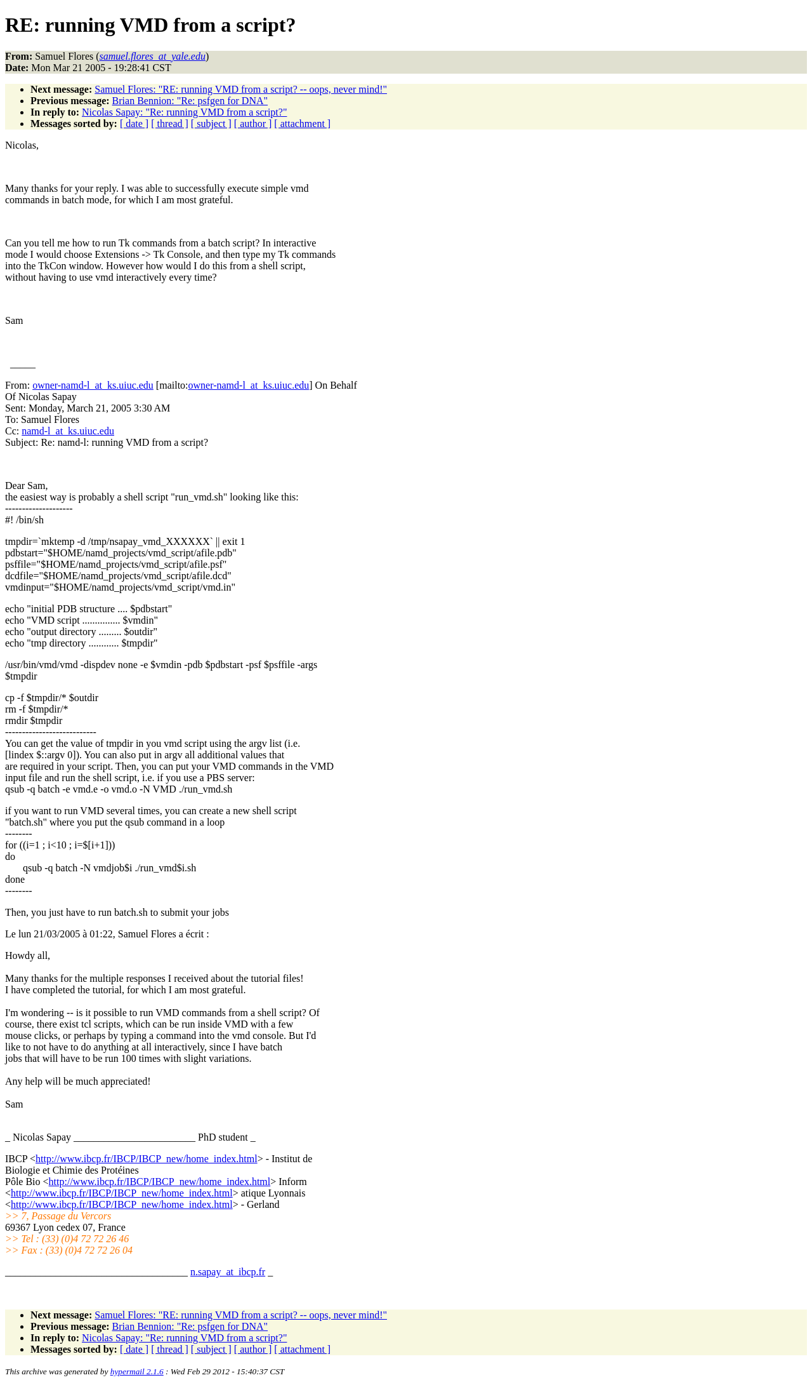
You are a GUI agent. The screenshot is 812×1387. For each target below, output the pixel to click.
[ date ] (134, 123)
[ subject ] (211, 123)
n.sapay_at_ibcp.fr (227, 1271)
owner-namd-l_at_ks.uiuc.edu (93, 385)
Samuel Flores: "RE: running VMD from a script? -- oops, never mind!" (241, 89)
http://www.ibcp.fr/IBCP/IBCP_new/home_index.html (147, 1158)
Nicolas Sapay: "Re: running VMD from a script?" (184, 112)
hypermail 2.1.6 (137, 1371)
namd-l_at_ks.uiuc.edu (68, 430)
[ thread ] (169, 123)
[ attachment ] (302, 123)
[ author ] (253, 123)
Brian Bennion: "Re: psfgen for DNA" (190, 100)
